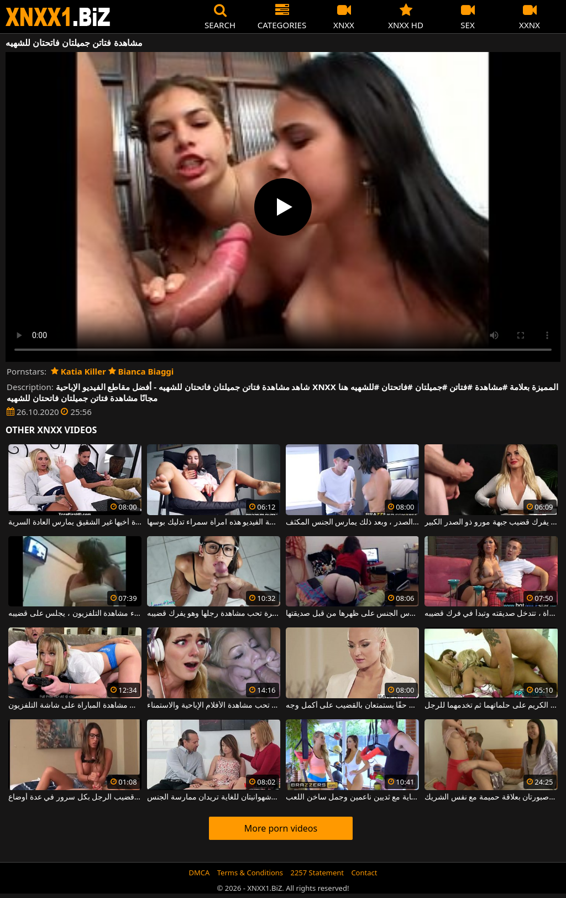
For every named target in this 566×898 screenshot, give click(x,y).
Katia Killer (78, 371)
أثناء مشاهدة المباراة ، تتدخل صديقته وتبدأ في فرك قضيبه (491, 613)
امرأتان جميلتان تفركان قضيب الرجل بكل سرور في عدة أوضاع (75, 797)
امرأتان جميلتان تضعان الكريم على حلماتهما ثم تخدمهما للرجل (491, 705)
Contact (364, 873)
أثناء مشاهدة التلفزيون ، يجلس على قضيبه (75, 613)
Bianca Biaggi (141, 371)
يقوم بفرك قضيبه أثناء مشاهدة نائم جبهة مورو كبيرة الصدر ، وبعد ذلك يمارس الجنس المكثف (352, 522)
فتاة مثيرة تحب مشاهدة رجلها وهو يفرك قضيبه (213, 613)
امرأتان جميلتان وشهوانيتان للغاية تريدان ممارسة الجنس (213, 797)
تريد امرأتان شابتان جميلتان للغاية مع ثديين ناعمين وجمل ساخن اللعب (352, 797)
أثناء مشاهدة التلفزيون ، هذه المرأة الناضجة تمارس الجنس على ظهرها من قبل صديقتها (352, 613)
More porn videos (280, 828)
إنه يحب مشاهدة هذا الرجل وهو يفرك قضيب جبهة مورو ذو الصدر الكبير (491, 522)
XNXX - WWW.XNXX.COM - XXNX (58, 17)
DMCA (199, 873)
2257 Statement (317, 873)
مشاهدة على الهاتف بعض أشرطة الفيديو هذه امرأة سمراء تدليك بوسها (213, 522)
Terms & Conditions (250, 873)
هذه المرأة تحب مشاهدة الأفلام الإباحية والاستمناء (213, 705)
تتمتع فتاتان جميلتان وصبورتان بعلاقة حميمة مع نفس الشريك (491, 797)
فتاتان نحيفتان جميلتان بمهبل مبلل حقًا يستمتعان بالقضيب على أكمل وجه (352, 705)
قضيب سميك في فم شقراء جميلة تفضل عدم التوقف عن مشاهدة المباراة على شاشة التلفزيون (75, 705)
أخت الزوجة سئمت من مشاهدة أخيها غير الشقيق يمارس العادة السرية (75, 522)
